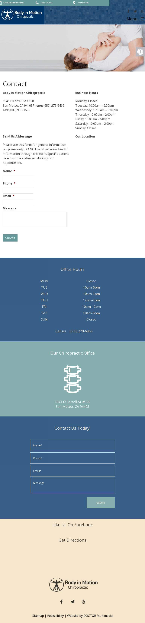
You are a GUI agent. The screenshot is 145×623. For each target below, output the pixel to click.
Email (8, 196)
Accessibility (55, 616)
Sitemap (38, 616)
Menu (132, 18)
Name (9, 171)
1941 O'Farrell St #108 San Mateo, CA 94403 (72, 404)
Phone (9, 183)
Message (9, 208)
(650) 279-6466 (80, 331)
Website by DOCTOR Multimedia (90, 616)
